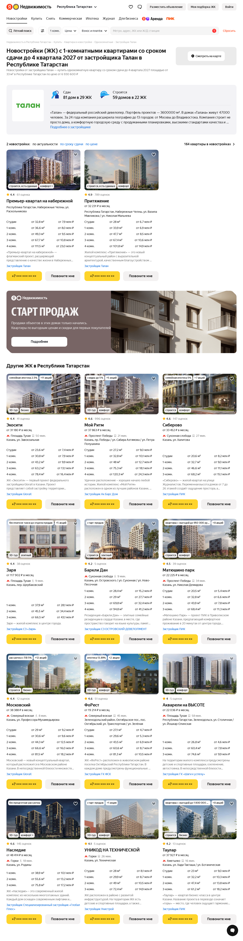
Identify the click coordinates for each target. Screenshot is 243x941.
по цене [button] (92, 144)
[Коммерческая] (70, 18)
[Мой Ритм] (121, 394)
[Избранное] (130, 7)
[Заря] (43, 539)
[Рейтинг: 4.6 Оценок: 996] (121, 419)
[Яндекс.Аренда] (152, 18)
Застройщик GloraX (19, 494)
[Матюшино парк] (200, 539)
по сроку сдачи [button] (71, 144)
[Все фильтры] (42, 31)
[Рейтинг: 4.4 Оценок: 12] (43, 699)
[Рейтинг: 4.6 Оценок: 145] (43, 844)
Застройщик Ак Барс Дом (101, 494)
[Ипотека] (92, 18)
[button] (139, 7)
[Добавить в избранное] (75, 154)
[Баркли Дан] (121, 539)
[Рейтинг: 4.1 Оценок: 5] (121, 844)
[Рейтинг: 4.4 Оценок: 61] (43, 195)
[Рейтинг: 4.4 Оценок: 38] (43, 564)
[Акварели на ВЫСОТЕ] (200, 674)
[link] (229, 7)
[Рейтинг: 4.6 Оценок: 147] (200, 419)
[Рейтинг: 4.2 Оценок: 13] (200, 844)
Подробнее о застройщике (70, 127)
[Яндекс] (9, 7)
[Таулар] (200, 819)
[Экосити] (43, 394)
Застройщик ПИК (174, 494)
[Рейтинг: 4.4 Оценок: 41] (43, 419)
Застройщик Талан (18, 266)
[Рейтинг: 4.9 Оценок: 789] (121, 195)
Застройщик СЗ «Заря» (21, 629)
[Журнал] (109, 18)
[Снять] (50, 18)
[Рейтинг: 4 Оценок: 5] (200, 699)
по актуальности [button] (45, 144)
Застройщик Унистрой (99, 909)
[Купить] (36, 18)
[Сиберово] (200, 394)
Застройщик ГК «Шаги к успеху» (184, 774)
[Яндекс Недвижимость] (32, 7)
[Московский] (43, 674)
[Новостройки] (17, 18)
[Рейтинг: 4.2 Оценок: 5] (121, 564)
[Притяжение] (121, 170)
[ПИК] (169, 18)
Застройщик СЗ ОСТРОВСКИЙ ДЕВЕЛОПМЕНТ (115, 629)
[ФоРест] (121, 674)
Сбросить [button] (229, 30)
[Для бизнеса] (128, 18)
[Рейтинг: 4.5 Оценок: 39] (200, 564)
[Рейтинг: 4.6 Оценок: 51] (121, 699)
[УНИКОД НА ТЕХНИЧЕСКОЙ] (121, 819)
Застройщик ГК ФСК (97, 774)
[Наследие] (43, 819)
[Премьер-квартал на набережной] (43, 170)
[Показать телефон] (24, 276)
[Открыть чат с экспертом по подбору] (232, 930)
